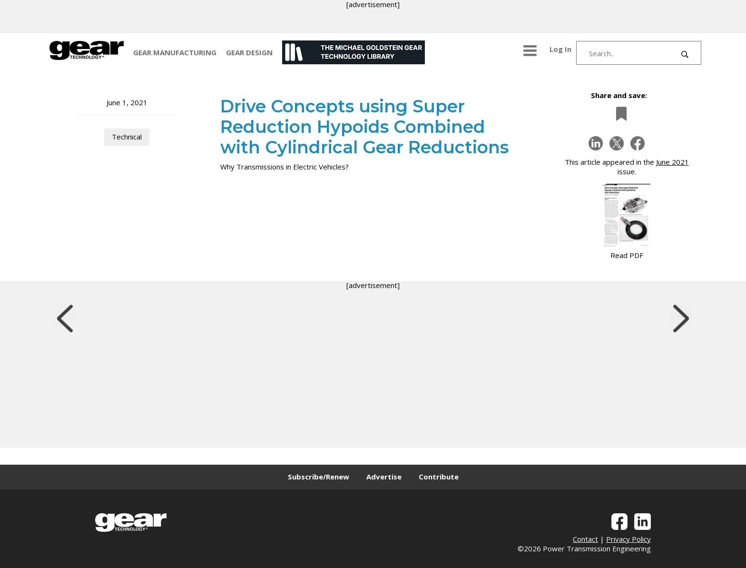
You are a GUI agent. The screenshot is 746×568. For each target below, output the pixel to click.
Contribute (439, 476)
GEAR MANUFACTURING (174, 52)
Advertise (384, 476)
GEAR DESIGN (249, 52)
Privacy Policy (628, 539)
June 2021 (672, 162)
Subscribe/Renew (318, 476)
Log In (560, 49)
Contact (585, 539)
